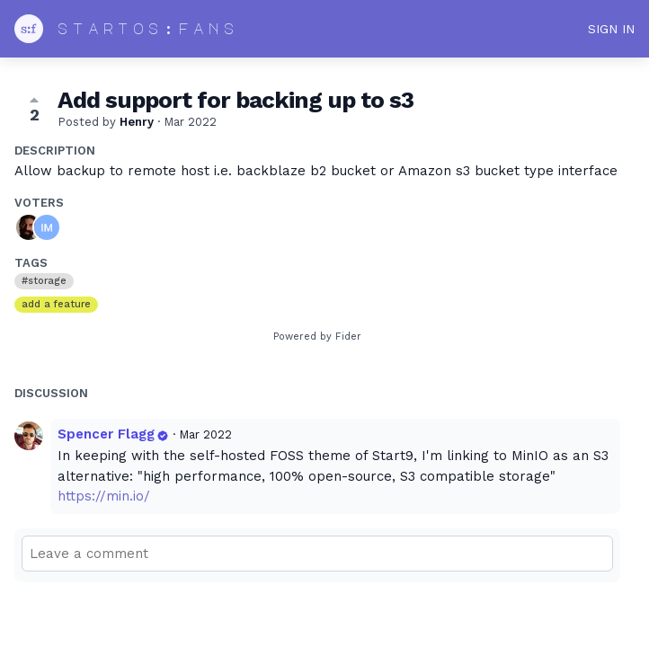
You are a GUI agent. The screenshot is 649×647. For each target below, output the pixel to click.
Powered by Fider (317, 336)
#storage (44, 281)
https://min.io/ (104, 496)
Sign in (611, 29)
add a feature (56, 304)
